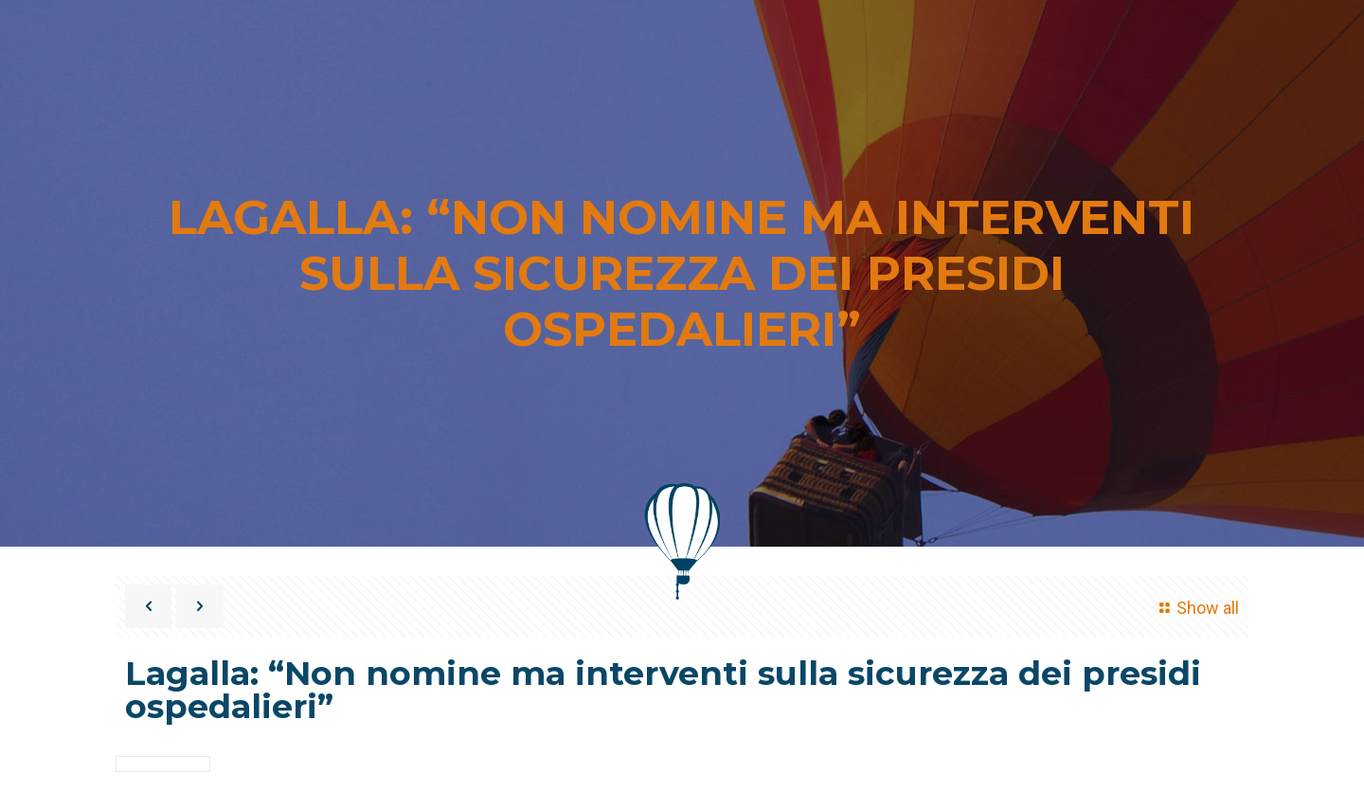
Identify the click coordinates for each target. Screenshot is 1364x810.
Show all (1196, 608)
